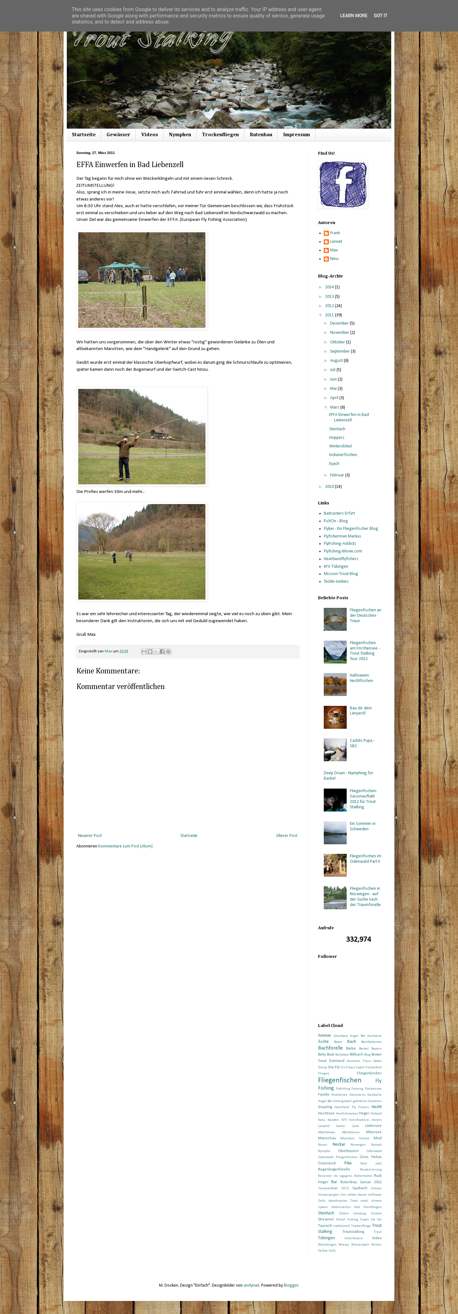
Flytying (357, 1089)
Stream (376, 1213)
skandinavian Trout (343, 1201)
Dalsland (336, 1061)
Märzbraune (351, 1132)
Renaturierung (371, 1169)
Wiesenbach (360, 1245)
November (340, 332)
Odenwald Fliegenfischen (337, 1157)
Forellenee (339, 1095)
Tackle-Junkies (336, 581)
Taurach (325, 1226)
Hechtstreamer (347, 1113)
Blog (367, 1055)
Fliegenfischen (340, 1080)
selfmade (375, 1195)
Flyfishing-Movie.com (343, 551)
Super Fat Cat (371, 1219)
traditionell (341, 1226)
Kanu (321, 1120)
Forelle (324, 1095)
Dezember (340, 323)
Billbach (356, 1055)
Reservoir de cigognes (335, 1176)
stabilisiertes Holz (345, 1207)
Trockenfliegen (220, 134)
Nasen (322, 1145)
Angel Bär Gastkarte (366, 1036)
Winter (376, 1245)
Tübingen (326, 1238)
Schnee (376, 1188)
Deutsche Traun (359, 1061)
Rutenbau (261, 134)
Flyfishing (343, 1089)
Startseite (84, 134)
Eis (343, 1067)
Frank (335, 233)
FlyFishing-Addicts (340, 543)
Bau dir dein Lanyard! (361, 711)
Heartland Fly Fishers (352, 1107)
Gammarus (357, 1095)
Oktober (338, 342)
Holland (376, 1113)
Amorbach (341, 1036)
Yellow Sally (327, 1251)
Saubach (359, 1188)
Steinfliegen (372, 1207)
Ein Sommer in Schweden (363, 826)
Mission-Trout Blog (341, 574)
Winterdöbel (340, 446)
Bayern (376, 1048)
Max (334, 250)
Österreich (327, 1163)
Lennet (336, 241)
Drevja (322, 1067)
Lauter (340, 1126)
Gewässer (118, 134)
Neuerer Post (90, 835)
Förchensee (373, 1089)
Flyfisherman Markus (342, 536)
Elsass (350, 1067)
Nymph (376, 1145)
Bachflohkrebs (371, 1042)
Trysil (378, 1232)
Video (377, 1238)
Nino (334, 258)
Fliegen (323, 1073)
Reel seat (371, 1163)
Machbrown (326, 1132)
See (343, 1195)
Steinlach (337, 429)
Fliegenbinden (369, 1073)
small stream (371, 1201)
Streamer (326, 1219)
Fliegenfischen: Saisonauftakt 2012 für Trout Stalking (363, 799)
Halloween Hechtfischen (361, 678)
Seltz (321, 1201)
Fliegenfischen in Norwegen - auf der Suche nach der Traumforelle (365, 896)
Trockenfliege (361, 1226)
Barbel (364, 1048)
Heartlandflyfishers (341, 559)
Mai (334, 388)
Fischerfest (373, 1067)
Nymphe (324, 1151)
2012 (330, 306)
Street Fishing (347, 1219)
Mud (378, 1138)
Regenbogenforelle (334, 1169)
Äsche (323, 1041)
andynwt (251, 1285)
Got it (380, 15)
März (335, 407)
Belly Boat (326, 1055)
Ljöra (355, 1126)
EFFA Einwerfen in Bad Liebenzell (349, 417)
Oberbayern (348, 1151)
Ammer (324, 1035)
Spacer (323, 1207)
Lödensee (373, 1126)
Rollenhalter (363, 1176)
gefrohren (360, 1101)
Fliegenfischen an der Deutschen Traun (365, 615)
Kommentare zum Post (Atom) (125, 846)
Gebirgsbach (342, 1101)
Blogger (291, 1285)
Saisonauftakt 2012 (333, 1188)
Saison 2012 (371, 1182)
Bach (351, 1041)
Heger (364, 1113)
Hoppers (336, 437)
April (334, 398)
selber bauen (357, 1195)
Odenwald (374, 1151)
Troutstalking (353, 1232)
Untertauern (353, 1238)
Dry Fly (334, 1067)
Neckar (339, 1144)
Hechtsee (326, 1113)
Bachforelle (330, 1048)
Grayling (325, 1107)
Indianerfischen (343, 455)
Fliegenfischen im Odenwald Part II (365, 859)
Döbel (377, 1061)
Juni (334, 379)
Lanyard (324, 1126)
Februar (337, 475)
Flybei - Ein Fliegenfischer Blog (351, 528)
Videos (149, 134)
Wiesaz (343, 1245)
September (340, 351)
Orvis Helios (371, 1157)
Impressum (296, 134)
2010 (330, 486)
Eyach (334, 463)
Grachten (375, 1101)
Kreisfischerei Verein (365, 1120)
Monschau (327, 1138)
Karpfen (333, 1120)
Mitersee (374, 1132)
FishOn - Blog (336, 521)
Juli (333, 370)
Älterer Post (286, 835)
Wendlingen (327, 1245)
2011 (330, 315)
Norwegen (358, 1145)
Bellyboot (342, 1055)
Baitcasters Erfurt (339, 513)
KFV (344, 1120)
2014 (330, 287)
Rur (334, 1182)
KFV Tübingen (336, 566)
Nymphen (180, 134)
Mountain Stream (355, 1138)
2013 (330, 296)
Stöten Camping (352, 1213)
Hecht (376, 1107)
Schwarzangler (328, 1195)
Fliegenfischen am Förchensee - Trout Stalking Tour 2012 (365, 651)
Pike (348, 1163)
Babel (338, 1042)
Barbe (351, 1048)
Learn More (353, 15)
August (337, 360)
